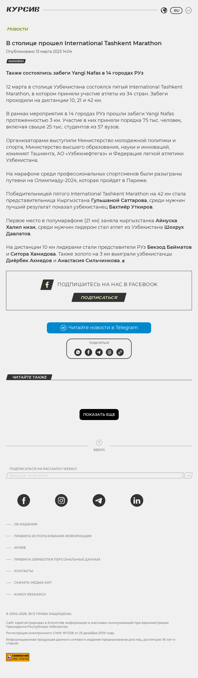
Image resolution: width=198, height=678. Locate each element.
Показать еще (99, 414)
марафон (16, 61)
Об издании (25, 524)
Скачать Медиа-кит (33, 582)
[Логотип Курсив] (23, 9)
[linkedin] (136, 500)
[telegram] (99, 500)
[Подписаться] (188, 475)
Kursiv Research (30, 594)
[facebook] (23, 500)
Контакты (23, 571)
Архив (20, 548)
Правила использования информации (53, 536)
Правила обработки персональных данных (57, 559)
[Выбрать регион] (164, 10)
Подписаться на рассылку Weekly (43, 469)
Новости (17, 29)
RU (176, 10)
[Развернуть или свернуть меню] (188, 10)
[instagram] (61, 500)
